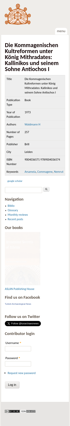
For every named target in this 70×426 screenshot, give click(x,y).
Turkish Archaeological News (18, 304)
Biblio (11, 205)
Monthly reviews (18, 214)
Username (13, 343)
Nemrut (58, 171)
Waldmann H (32, 124)
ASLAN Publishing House (19, 289)
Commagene (45, 171)
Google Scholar (14, 181)
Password (12, 358)
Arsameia (30, 171)
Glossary (13, 210)
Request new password (22, 373)
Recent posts (15, 219)
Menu (61, 31)
